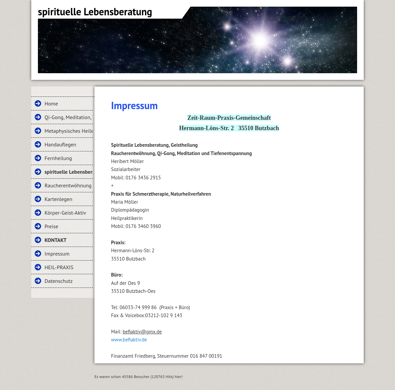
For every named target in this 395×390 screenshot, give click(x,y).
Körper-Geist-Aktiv (65, 212)
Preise (51, 226)
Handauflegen (60, 144)
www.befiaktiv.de (129, 339)
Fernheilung (58, 158)
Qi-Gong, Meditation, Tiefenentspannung (69, 117)
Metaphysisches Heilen (69, 130)
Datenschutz (58, 281)
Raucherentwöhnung (68, 185)
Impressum (57, 253)
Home (51, 103)
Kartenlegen (58, 199)
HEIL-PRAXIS (59, 267)
